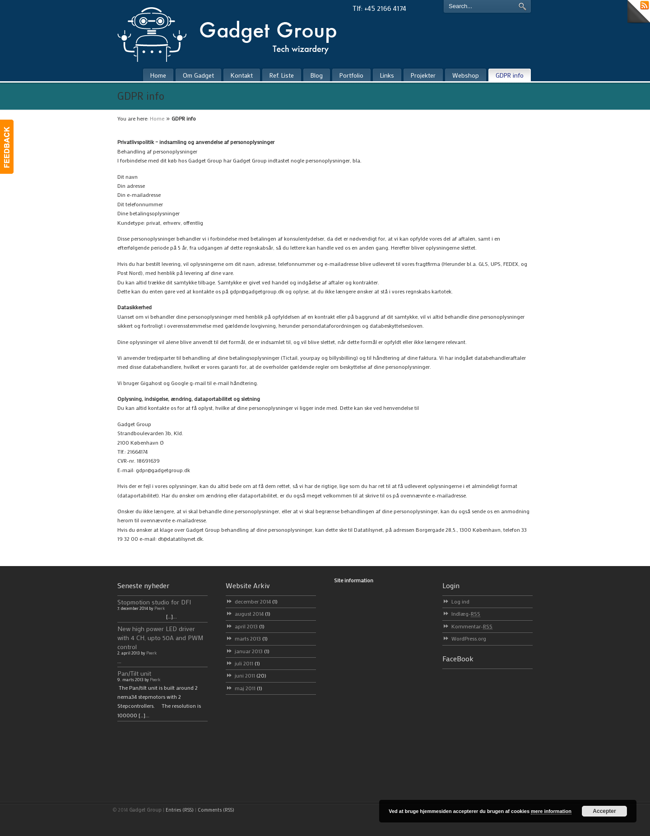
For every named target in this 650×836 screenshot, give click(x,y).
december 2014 (256, 601)
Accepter (604, 811)
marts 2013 (251, 638)
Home (157, 118)
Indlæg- (465, 613)
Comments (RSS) (216, 810)
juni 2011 (250, 675)
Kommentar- (471, 626)
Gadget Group (234, 32)
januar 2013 (252, 651)
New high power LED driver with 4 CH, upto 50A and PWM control (160, 637)
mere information (551, 811)
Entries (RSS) (180, 810)
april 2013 (250, 626)
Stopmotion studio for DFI (154, 602)
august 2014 (252, 613)
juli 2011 (247, 663)
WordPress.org (468, 638)
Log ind (460, 601)
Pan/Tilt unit (134, 673)
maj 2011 (248, 688)
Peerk (159, 608)
